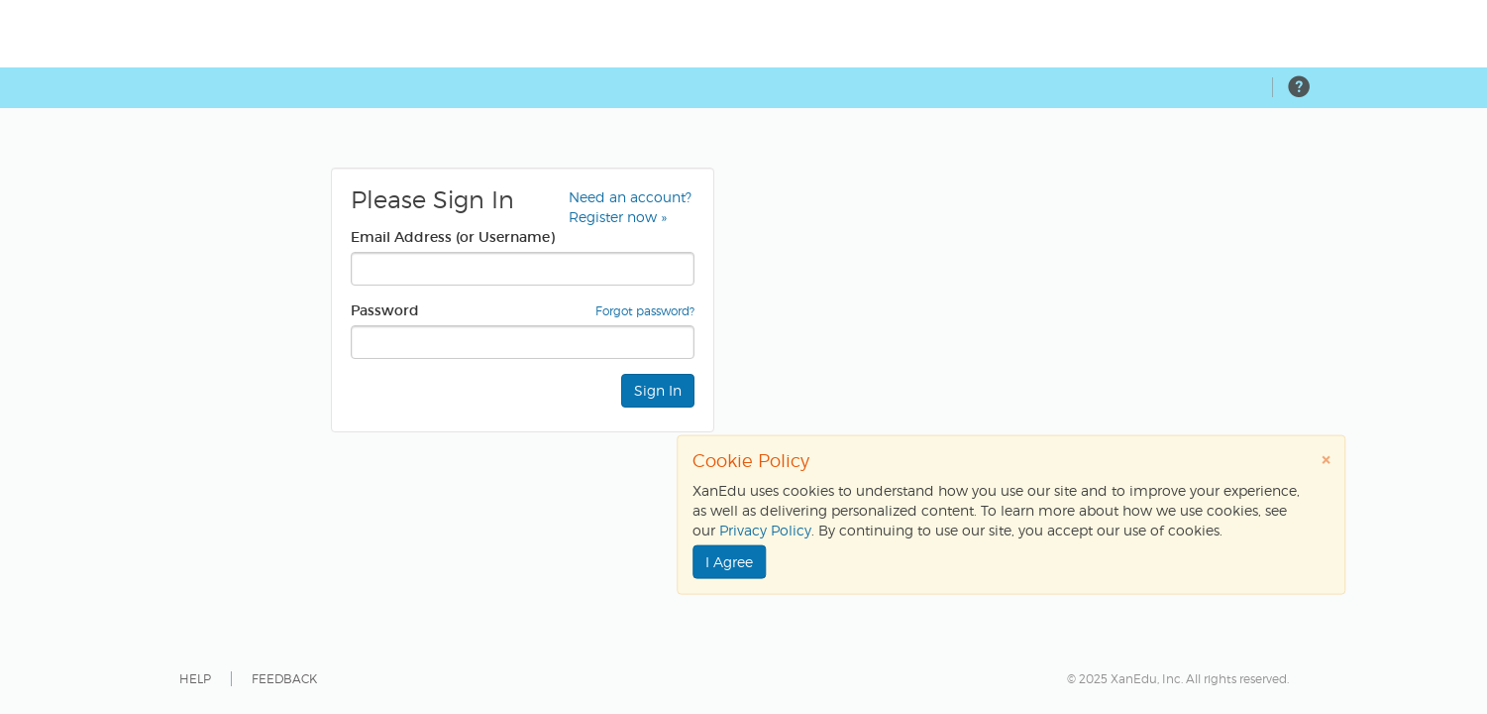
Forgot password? (644, 310)
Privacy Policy (765, 530)
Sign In (658, 390)
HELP (195, 678)
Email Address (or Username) (453, 237)
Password (385, 310)
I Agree (729, 561)
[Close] (1325, 459)
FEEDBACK (284, 678)
